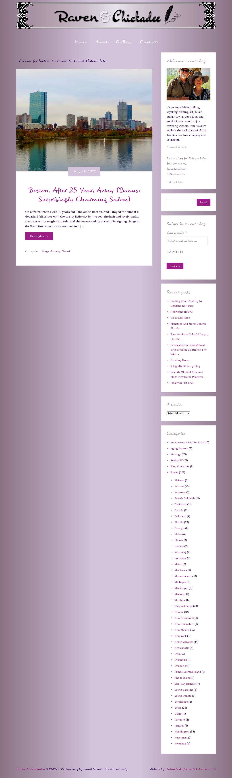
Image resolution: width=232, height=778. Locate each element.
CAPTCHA (175, 252)
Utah (178, 711)
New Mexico (182, 628)
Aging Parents (179, 448)
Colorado (180, 515)
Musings (176, 454)
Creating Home (180, 360)
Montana (180, 598)
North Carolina (184, 640)
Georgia (180, 527)
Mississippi (182, 587)
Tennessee (181, 700)
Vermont (180, 717)
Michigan (180, 581)
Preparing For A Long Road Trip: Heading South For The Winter (189, 349)
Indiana (179, 545)
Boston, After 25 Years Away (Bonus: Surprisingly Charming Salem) (84, 195)
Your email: (177, 233)
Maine (178, 563)
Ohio (178, 652)
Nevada (179, 610)
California (181, 503)
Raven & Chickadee (30, 767)
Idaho (178, 533)
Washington (182, 729)
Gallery (124, 42)
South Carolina (184, 688)
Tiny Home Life (180, 466)
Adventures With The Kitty (188, 442)
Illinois (179, 539)
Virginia (180, 723)
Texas (178, 705)
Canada (179, 509)
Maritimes (181, 569)
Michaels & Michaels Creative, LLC (190, 767)
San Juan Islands (185, 682)
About (101, 42)
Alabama (180, 480)
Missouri (180, 593)
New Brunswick (185, 616)
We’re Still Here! (181, 318)
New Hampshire (185, 622)
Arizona (179, 485)
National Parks (184, 604)
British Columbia (185, 497)
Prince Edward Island (188, 670)
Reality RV (177, 460)
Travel (67, 252)
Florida (179, 521)
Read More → (39, 236)
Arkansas (180, 491)
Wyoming (181, 741)
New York (181, 634)
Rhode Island (183, 676)
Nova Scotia (182, 646)
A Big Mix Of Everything (186, 366)
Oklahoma (181, 658)
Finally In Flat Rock (183, 382)
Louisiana (181, 557)
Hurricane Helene (182, 312)
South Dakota (183, 694)
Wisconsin (181, 735)
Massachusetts (51, 252)
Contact (148, 42)
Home (80, 42)
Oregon (179, 664)
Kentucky (181, 551)
